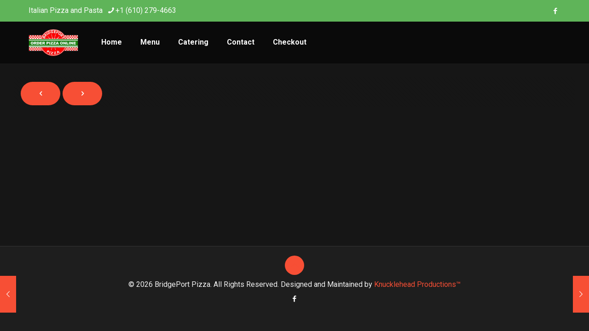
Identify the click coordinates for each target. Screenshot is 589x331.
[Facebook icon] (555, 11)
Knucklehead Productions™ (417, 284)
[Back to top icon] (294, 265)
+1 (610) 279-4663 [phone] (145, 10)
